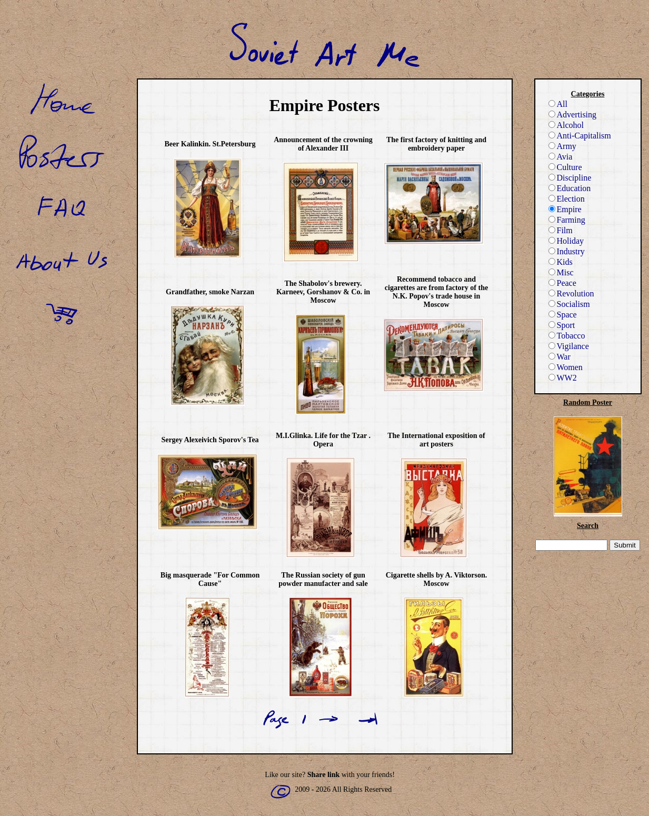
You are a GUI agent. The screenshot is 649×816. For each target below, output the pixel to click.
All (557, 103)
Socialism (569, 304)
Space (562, 314)
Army (562, 146)
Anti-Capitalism (579, 135)
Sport (561, 325)
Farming (566, 219)
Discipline (570, 177)
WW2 (562, 377)
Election (566, 198)
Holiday (566, 240)
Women (565, 367)
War (559, 356)
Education (569, 188)
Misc (561, 272)
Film (560, 230)
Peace (562, 282)
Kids (560, 261)
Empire (565, 209)
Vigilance (568, 346)
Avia (560, 156)
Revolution (571, 293)
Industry (566, 251)
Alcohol (566, 125)
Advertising (572, 114)
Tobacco (566, 335)
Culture (565, 167)
